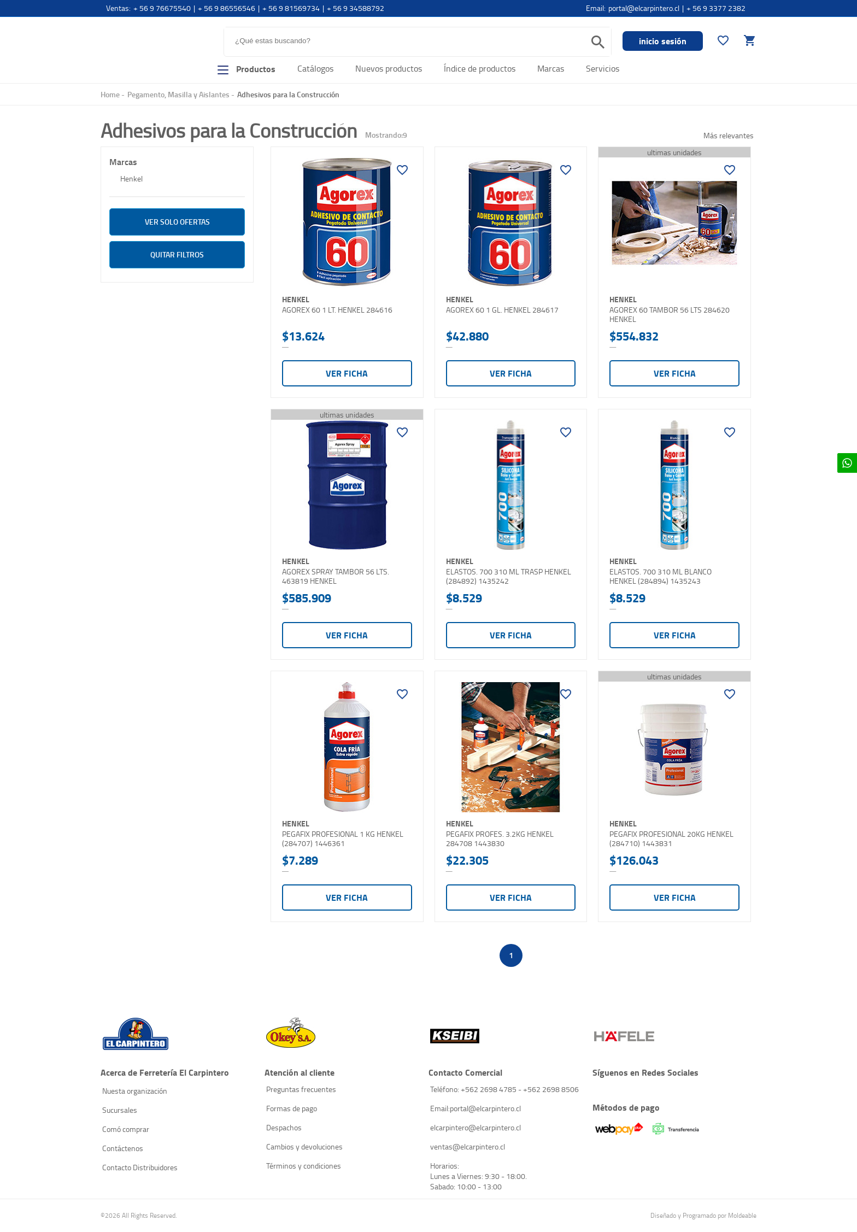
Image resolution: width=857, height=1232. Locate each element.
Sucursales (119, 1110)
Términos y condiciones (303, 1165)
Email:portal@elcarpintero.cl (475, 1108)
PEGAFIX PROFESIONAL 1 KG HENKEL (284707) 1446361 (342, 838)
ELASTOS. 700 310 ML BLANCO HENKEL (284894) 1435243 (660, 576)
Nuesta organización (134, 1091)
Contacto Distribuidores (140, 1167)
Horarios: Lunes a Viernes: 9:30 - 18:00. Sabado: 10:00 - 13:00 (478, 1176)
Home (110, 94)
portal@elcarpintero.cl (643, 8)
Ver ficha (347, 373)
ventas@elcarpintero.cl (467, 1146)
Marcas (550, 68)
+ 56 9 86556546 (226, 8)
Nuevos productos (388, 68)
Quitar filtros (177, 254)
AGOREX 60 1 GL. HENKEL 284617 (502, 310)
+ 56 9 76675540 (162, 8)
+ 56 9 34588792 (355, 8)
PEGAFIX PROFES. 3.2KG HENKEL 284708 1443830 (500, 838)
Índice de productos (479, 68)
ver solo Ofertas (177, 221)
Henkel (131, 178)
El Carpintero (143, 46)
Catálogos (315, 68)
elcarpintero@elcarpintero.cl (475, 1127)
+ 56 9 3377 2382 (716, 8)
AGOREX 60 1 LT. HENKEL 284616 (337, 310)
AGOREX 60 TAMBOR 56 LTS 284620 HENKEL (669, 314)
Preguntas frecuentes (301, 1089)
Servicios (602, 68)
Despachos (284, 1127)
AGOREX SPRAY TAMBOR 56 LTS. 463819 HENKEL (335, 576)
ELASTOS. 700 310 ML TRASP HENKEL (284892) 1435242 (508, 576)
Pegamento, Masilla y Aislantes (178, 94)
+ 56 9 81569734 (291, 8)
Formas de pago (291, 1108)
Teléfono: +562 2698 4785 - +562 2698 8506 (504, 1089)
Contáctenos (122, 1148)
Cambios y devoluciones (304, 1146)
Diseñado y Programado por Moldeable (703, 1215)
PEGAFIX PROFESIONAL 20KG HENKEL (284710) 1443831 (671, 838)
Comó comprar (125, 1129)
